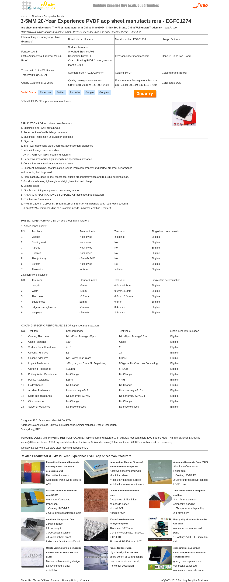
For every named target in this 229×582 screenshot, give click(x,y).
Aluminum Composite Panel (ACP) (190, 462)
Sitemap (55, 580)
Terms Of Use (41, 580)
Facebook (45, 92)
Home (24, 16)
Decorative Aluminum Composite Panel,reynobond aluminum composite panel (62, 466)
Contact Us (86, 580)
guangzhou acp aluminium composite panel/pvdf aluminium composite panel (189, 552)
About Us (26, 580)
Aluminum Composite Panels (48, 16)
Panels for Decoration (121, 548)
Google (89, 92)
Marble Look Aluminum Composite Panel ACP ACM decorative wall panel (63, 552)
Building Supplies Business (193, 580)
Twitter (60, 92)
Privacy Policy (70, 580)
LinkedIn (75, 92)
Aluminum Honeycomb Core (60, 519)
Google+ (104, 92)
